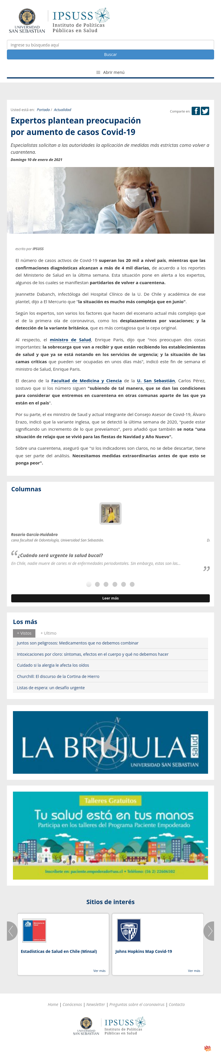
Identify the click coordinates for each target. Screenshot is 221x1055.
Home (53, 1004)
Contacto (177, 1004)
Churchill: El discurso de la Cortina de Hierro (58, 676)
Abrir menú (110, 72)
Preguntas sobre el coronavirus (137, 1004)
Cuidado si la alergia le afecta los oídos (53, 665)
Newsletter (95, 1004)
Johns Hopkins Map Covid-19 (143, 951)
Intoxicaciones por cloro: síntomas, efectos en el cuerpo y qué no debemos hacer (93, 654)
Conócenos (72, 1004)
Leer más (110, 598)
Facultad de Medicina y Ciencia (86, 380)
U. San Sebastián (156, 380)
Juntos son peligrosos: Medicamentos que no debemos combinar (78, 643)
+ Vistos (24, 633)
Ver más (99, 970)
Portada (43, 109)
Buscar (110, 54)
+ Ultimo (48, 633)
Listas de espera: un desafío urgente (51, 687)
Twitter (205, 111)
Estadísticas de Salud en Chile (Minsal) (59, 951)
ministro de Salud (70, 339)
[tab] (24, 633)
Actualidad (62, 109)
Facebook (196, 111)
